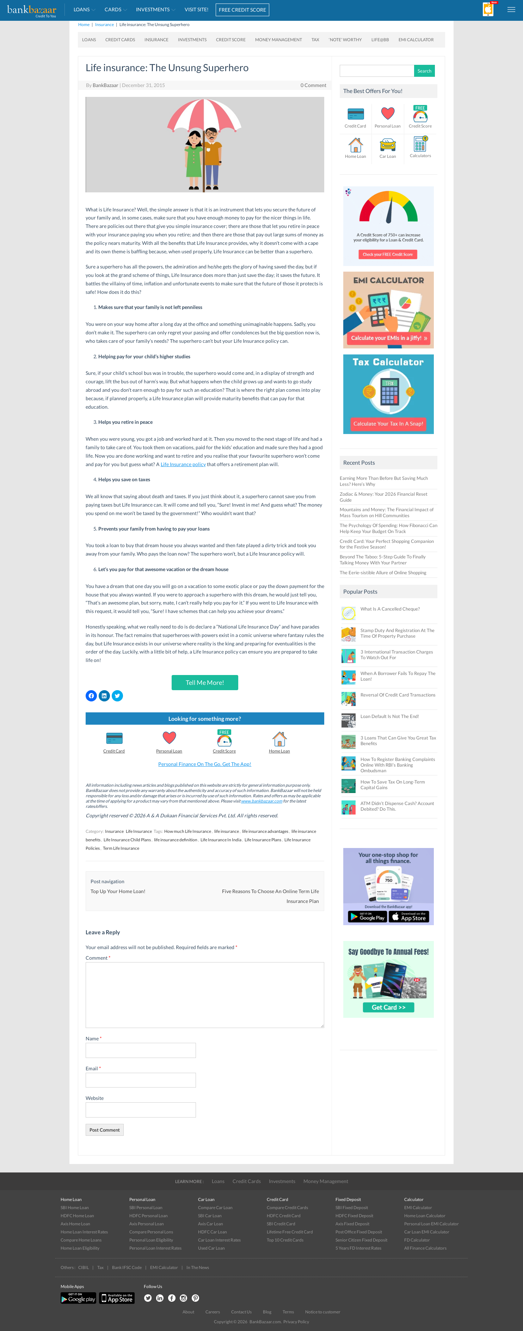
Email (93, 1068)
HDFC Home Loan (77, 1215)
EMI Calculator (416, 39)
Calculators (420, 155)
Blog (267, 1311)
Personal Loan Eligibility (151, 1240)
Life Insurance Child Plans (127, 839)
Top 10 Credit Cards (285, 1240)
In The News (197, 1267)
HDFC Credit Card (284, 1215)
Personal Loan (169, 751)
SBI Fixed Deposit (352, 1207)
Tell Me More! (205, 682)
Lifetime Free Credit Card (290, 1231)
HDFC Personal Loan (148, 1215)
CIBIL (83, 1267)
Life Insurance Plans (263, 839)
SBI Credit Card (281, 1223)
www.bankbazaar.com (261, 801)
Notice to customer (322, 1311)
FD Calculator (417, 1240)
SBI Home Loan (75, 1207)
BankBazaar (105, 85)
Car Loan (388, 156)
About (188, 1311)
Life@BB (380, 39)
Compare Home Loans (81, 1240)
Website (95, 1098)
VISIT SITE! (197, 9)
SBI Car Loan (210, 1215)
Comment (98, 958)
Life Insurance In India (221, 839)
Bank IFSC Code (127, 1267)
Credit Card (114, 751)
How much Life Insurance (187, 831)
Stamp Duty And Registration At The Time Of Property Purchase (398, 633)
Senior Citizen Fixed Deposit (361, 1240)
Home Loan (279, 751)
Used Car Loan (211, 1248)
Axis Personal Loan (146, 1223)
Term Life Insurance (121, 848)
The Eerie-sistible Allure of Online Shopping (383, 572)
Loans (82, 9)
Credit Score (231, 39)
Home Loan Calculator (424, 1215)
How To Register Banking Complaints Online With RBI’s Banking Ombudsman (398, 764)
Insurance (104, 24)
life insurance (226, 831)
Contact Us (241, 1311)
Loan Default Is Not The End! (390, 716)
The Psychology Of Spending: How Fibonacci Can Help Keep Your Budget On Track (388, 528)
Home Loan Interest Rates (84, 1231)
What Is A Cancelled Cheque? (390, 609)
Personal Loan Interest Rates (155, 1248)
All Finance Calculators (425, 1248)
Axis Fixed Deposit (352, 1223)
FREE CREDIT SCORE (242, 10)
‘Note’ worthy (345, 39)
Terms (288, 1311)
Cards (113, 9)
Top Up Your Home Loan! (118, 891)
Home (84, 24)
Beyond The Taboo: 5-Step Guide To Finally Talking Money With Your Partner (383, 559)
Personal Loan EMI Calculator (431, 1223)
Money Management (278, 39)
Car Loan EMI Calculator (426, 1231)
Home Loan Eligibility (80, 1248)
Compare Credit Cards (287, 1207)
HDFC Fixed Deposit (354, 1215)
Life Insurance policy (183, 464)
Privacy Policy (296, 1321)
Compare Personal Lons (151, 1231)
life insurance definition (175, 839)
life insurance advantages (265, 831)
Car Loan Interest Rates (219, 1240)
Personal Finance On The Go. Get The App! (204, 764)
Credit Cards (120, 39)
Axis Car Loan (210, 1223)
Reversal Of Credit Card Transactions (398, 695)
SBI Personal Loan (145, 1207)
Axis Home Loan (75, 1223)
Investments (153, 9)
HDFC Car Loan (212, 1231)
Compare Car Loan (215, 1207)
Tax (315, 39)
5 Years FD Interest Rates (358, 1248)
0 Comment (313, 85)
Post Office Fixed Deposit (359, 1231)
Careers (212, 1311)
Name (94, 1038)
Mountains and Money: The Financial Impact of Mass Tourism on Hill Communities (386, 512)
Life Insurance (139, 831)
